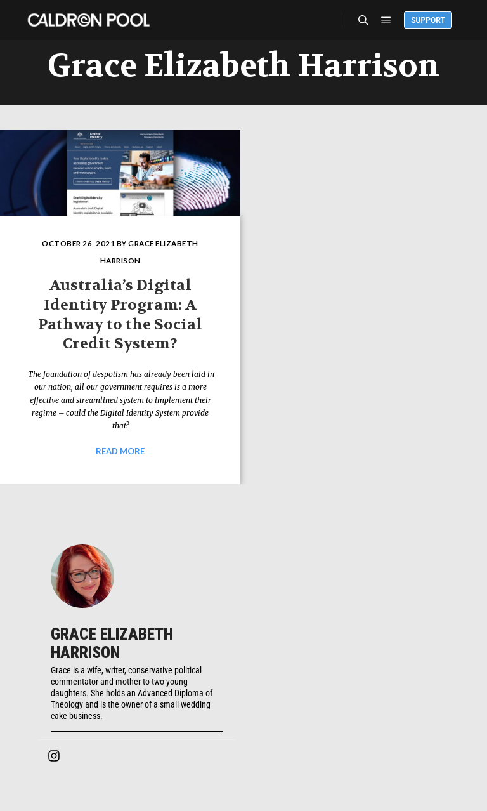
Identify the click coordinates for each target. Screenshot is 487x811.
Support (428, 20)
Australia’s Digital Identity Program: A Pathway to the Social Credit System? (120, 314)
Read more (120, 451)
